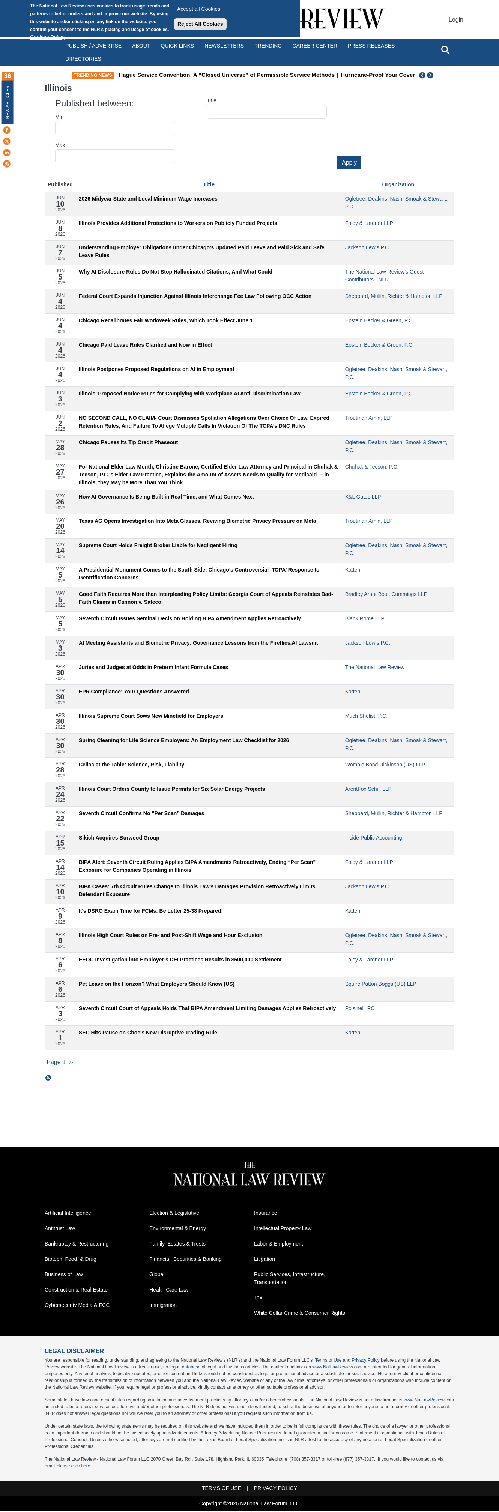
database (191, 1367)
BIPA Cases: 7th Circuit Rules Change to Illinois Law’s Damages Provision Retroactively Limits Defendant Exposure (197, 890)
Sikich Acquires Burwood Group (119, 838)
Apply (349, 162)
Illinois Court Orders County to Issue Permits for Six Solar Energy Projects (172, 789)
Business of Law (64, 1275)
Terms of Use (328, 1361)
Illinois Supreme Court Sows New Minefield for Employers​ (151, 716)
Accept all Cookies (198, 9)
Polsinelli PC (360, 1008)
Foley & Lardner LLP (369, 223)
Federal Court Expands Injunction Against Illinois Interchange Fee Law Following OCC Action (195, 296)
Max (60, 145)
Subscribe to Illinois (48, 1078)
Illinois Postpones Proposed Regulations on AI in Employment (156, 369)
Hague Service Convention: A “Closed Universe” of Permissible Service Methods (254, 75)
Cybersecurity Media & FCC (77, 1306)
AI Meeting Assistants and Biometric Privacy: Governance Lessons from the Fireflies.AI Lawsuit (198, 643)
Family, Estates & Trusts (177, 1244)
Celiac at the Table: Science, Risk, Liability (131, 765)
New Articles (7, 102)
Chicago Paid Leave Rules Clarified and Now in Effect (145, 345)
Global (156, 1275)
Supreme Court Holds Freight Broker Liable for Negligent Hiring (158, 545)
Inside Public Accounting (373, 838)
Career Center (314, 46)
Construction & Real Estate (76, 1290)
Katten (352, 570)
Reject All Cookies (200, 24)
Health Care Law (168, 1290)
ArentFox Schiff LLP (368, 789)
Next (431, 75)
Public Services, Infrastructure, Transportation (289, 1279)
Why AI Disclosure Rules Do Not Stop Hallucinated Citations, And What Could (175, 272)
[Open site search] (445, 49)
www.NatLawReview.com (337, 1367)
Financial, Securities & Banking (185, 1260)
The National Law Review (375, 667)
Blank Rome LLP (365, 618)
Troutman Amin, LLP (369, 418)
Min (59, 117)
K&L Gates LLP (363, 497)
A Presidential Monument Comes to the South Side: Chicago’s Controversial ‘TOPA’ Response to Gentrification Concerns (199, 574)
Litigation (264, 1260)
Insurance (265, 1214)
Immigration (163, 1306)
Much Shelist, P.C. (366, 716)
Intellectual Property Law (282, 1229)
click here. (81, 1466)
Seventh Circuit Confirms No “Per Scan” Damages (141, 813)
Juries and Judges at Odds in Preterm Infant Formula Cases (153, 667)
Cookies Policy (47, 37)
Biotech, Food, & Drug (70, 1260)
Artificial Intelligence (68, 1214)
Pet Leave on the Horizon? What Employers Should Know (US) (156, 984)
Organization (398, 184)
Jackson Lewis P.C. (367, 247)
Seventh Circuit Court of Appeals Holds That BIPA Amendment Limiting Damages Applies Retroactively (207, 1008)
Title (211, 100)
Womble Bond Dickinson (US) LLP (385, 765)
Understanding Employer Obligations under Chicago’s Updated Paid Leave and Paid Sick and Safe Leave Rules (202, 251)
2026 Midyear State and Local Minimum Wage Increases (148, 199)
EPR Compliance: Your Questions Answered (134, 692)
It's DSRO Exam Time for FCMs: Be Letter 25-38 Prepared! (151, 911)
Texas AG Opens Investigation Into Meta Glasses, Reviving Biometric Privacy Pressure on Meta (197, 521)
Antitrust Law (60, 1229)
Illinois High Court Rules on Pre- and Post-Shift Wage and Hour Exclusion (171, 935)
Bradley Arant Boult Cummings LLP (386, 594)
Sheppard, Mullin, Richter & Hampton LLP (394, 296)
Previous (422, 75)
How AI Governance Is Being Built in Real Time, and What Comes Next (166, 497)
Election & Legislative (174, 1214)
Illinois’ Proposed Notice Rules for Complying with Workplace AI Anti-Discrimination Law (190, 394)
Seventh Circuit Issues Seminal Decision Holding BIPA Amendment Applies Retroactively (190, 618)
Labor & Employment (278, 1244)
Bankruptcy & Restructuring (76, 1244)
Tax (258, 1298)
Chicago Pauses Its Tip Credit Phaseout (128, 442)
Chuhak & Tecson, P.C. (372, 467)
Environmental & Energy (177, 1229)
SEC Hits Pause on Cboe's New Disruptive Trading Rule (148, 1033)
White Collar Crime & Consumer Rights (299, 1314)
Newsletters (224, 46)
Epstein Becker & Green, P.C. (379, 320)
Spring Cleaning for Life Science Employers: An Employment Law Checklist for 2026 (184, 740)
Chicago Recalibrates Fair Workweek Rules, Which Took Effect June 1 (166, 320)
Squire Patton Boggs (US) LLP (380, 984)
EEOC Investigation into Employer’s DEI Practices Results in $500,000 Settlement (180, 960)
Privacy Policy (366, 1361)
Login (456, 19)
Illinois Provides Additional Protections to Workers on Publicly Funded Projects (178, 223)
